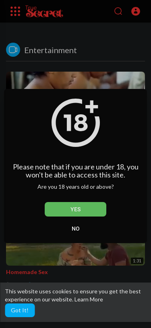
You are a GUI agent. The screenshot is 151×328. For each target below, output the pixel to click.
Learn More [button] (88, 299)
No (76, 228)
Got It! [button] (20, 310)
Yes (75, 209)
